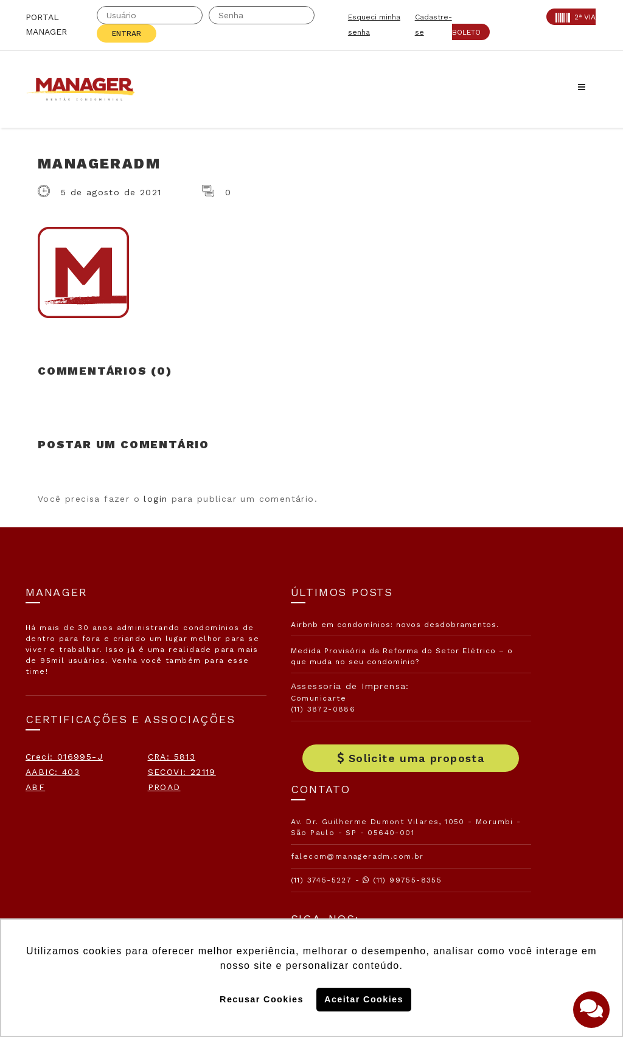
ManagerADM (99, 163)
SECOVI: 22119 (60, 830)
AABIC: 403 (53, 815)
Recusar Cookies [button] (262, 999)
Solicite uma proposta (311, 780)
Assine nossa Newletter (487, 814)
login (155, 499)
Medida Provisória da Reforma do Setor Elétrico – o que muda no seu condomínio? (308, 672)
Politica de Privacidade (479, 893)
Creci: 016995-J (64, 784)
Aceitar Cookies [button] (363, 999)
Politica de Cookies (470, 854)
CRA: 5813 (50, 800)
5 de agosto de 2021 (111, 192)
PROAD (42, 860)
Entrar (126, 33)
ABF (35, 845)
